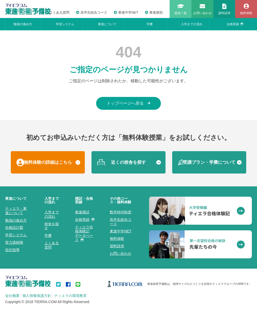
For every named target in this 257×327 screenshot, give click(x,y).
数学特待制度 (120, 212)
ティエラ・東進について (16, 210)
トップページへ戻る (128, 103)
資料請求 (117, 246)
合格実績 (235, 24)
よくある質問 (57, 12)
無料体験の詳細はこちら (48, 162)
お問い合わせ (120, 253)
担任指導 (12, 250)
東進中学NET (126, 12)
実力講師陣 (14, 242)
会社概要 (12, 296)
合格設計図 (14, 227)
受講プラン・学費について (209, 162)
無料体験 (117, 239)
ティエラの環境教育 (70, 296)
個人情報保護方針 (36, 296)
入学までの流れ (192, 24)
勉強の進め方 (23, 24)
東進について (107, 24)
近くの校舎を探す (128, 162)
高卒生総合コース (91, 12)
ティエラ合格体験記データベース (84, 233)
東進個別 (154, 12)
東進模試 (82, 212)
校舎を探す (51, 226)
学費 (149, 24)
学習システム (65, 24)
